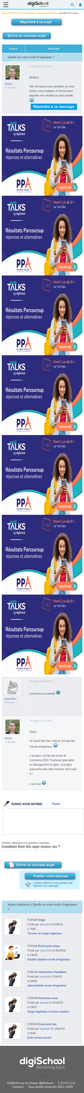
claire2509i (46, 950)
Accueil (42, 4)
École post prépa (49, 946)
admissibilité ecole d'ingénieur (47, 985)
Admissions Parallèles (52, 972)
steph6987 (45, 1028)
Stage (41, 920)
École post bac (47, 1024)
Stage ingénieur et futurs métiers (48, 1011)
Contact (18, 1087)
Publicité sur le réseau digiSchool (30, 1083)
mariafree (11, 698)
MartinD (44, 924)
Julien (8, 84)
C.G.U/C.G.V (66, 1083)
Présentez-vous (48, 998)
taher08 (44, 976)
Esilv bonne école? (40, 1037)
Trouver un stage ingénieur (45, 933)
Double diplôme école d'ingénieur (49, 959)
